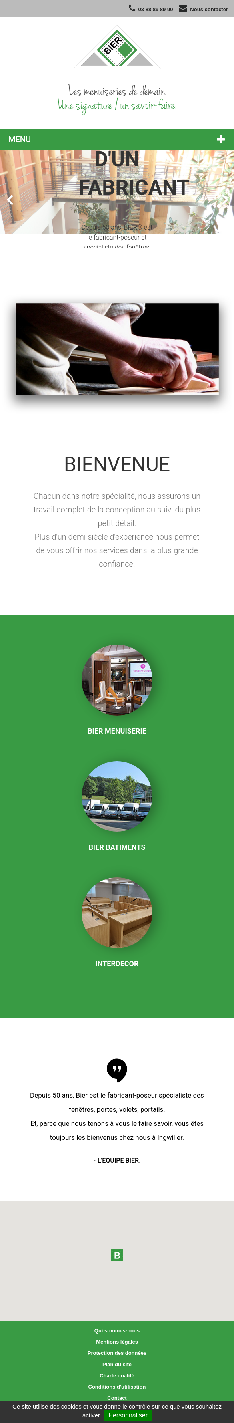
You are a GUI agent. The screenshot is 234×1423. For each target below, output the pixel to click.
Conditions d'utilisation (117, 1387)
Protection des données (117, 1353)
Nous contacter (209, 9)
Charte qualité (117, 1376)
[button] (117, 1255)
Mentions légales (117, 1342)
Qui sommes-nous (117, 1331)
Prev (9, 199)
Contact (116, 1398)
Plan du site (117, 1364)
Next (224, 199)
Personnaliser (128, 1415)
